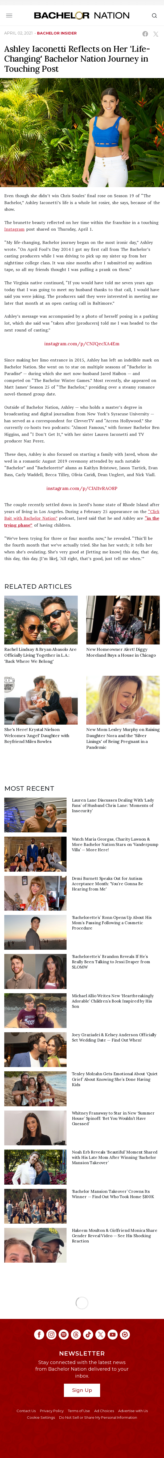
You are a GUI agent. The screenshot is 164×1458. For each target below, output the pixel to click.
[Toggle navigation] (9, 15)
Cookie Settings (41, 1417)
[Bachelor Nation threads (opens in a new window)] (76, 1335)
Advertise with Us (133, 1411)
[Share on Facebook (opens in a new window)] (145, 34)
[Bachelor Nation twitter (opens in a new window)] (100, 1335)
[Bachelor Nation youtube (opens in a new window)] (112, 1335)
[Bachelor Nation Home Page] (82, 15)
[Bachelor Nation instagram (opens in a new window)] (51, 1335)
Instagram (14, 229)
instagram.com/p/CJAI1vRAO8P (82, 488)
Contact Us (26, 1411)
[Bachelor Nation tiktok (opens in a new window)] (88, 1335)
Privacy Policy (52, 1411)
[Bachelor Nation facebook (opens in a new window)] (39, 1335)
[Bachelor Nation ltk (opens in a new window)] (125, 1335)
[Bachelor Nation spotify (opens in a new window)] (64, 1335)
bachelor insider (57, 33)
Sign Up (82, 1390)
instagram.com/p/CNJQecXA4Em (82, 344)
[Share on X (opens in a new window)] (156, 34)
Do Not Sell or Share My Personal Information (98, 1417)
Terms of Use (79, 1411)
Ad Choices (104, 1411)
